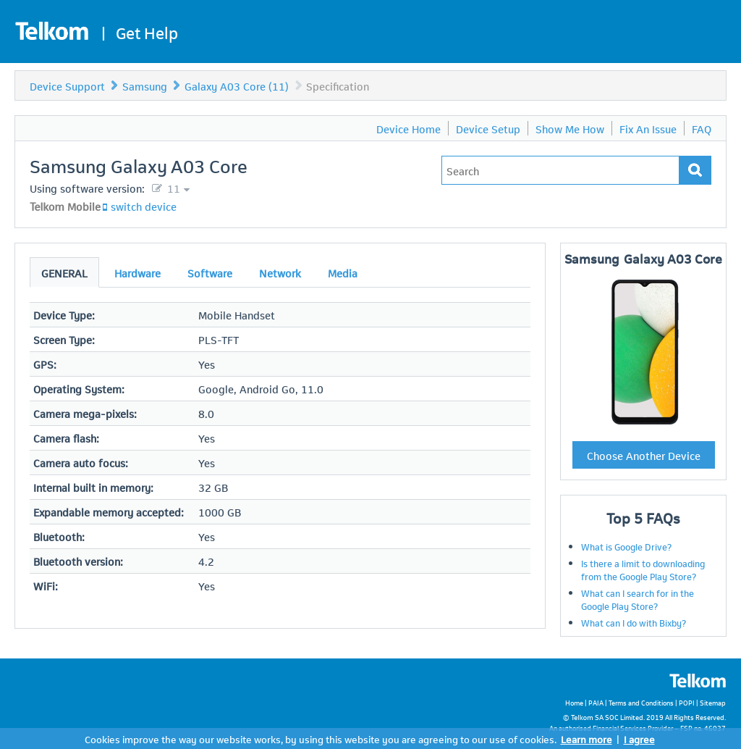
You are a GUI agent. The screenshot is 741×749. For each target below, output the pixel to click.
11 (172, 187)
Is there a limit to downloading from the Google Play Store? (643, 569)
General (64, 272)
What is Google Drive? (626, 546)
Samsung (144, 85)
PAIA (596, 702)
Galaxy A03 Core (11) (237, 85)
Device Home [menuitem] (408, 128)
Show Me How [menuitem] (569, 128)
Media (342, 272)
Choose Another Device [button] (643, 455)
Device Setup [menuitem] (488, 128)
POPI (687, 702)
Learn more (586, 738)
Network (280, 272)
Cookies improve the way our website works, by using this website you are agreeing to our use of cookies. (320, 738)
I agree (639, 738)
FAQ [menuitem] (701, 128)
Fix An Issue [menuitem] (648, 128)
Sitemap (713, 702)
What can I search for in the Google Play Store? (637, 599)
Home (574, 702)
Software (209, 272)
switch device (144, 205)
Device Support (67, 85)
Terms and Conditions (641, 702)
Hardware (137, 272)
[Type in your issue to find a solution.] (560, 170)
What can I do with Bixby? (633, 622)
